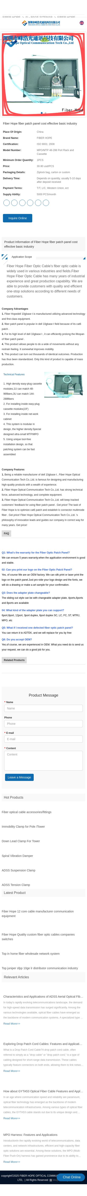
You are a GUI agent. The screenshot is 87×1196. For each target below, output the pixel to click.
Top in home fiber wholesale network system (31, 955)
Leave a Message (19, 777)
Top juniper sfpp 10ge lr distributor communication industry (40, 970)
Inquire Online (17, 218)
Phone (8, 717)
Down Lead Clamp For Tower (21, 842)
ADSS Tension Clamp (16, 886)
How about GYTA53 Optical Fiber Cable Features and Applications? (43, 1093)
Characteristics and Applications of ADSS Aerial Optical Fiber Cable (43, 998)
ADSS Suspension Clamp (18, 872)
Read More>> (11, 1025)
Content (10, 748)
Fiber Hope (11, 17)
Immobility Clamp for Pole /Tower (23, 828)
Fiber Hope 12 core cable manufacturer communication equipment (38, 915)
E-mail (9, 732)
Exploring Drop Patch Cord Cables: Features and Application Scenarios (43, 1045)
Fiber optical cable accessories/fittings (26, 813)
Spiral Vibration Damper (17, 857)
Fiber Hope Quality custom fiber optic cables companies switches (38, 938)
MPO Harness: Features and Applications (30, 1136)
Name (8, 702)
